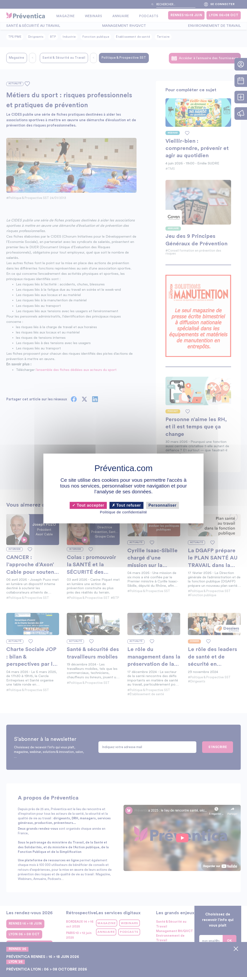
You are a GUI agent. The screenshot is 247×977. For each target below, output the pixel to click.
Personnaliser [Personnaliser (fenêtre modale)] (163, 505)
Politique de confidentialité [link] (123, 512)
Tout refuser (126, 505)
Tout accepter (88, 505)
